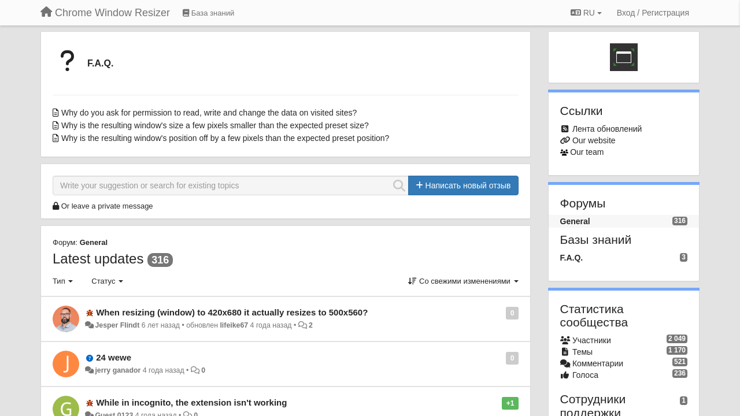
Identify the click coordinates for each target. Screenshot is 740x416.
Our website (594, 140)
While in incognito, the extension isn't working (191, 402)
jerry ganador (117, 370)
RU (586, 12)
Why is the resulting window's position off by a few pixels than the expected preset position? (225, 138)
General (94, 242)
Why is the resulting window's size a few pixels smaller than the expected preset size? (215, 125)
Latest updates (98, 258)
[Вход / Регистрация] (653, 13)
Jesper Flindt (117, 325)
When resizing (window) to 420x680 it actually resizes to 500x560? (232, 312)
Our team (587, 152)
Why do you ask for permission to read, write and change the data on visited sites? (209, 112)
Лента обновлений (607, 128)
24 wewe (113, 357)
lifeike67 (234, 325)
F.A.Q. (100, 63)
